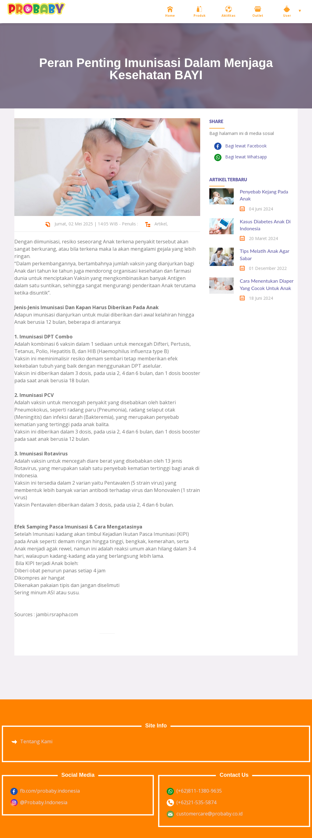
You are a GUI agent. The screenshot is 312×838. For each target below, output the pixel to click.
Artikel (160, 224)
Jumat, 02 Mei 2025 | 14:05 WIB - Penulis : (96, 224)
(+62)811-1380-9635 (199, 790)
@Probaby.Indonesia (43, 802)
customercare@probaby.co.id (209, 813)
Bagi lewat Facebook (245, 146)
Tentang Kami (36, 741)
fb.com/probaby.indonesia (50, 790)
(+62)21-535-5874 (196, 802)
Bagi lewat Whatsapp (245, 157)
